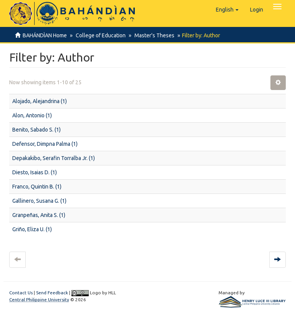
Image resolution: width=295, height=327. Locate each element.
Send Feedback (52, 292)
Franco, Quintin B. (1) (36, 187)
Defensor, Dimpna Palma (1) (45, 144)
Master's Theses (152, 35)
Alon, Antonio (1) (32, 115)
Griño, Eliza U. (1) (32, 229)
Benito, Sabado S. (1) (36, 130)
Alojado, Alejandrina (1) (39, 101)
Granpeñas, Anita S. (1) (38, 215)
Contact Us (21, 292)
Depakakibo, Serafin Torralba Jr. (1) (53, 158)
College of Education (99, 35)
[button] (227, 9)
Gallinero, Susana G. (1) (39, 201)
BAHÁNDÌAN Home (45, 35)
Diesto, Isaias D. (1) (34, 172)
